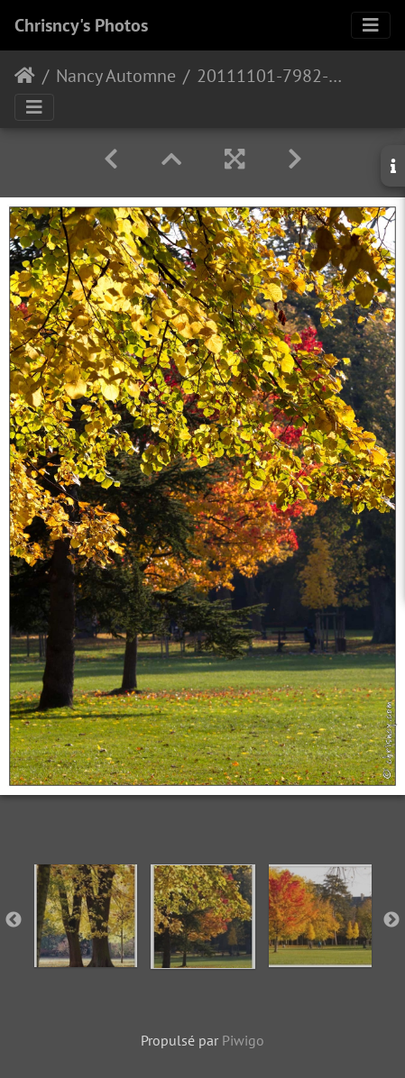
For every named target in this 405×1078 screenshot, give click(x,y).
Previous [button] (14, 920)
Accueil (24, 75)
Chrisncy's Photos (81, 25)
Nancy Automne (116, 75)
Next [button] (391, 920)
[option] (85, 916)
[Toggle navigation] (371, 25)
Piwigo (243, 1040)
